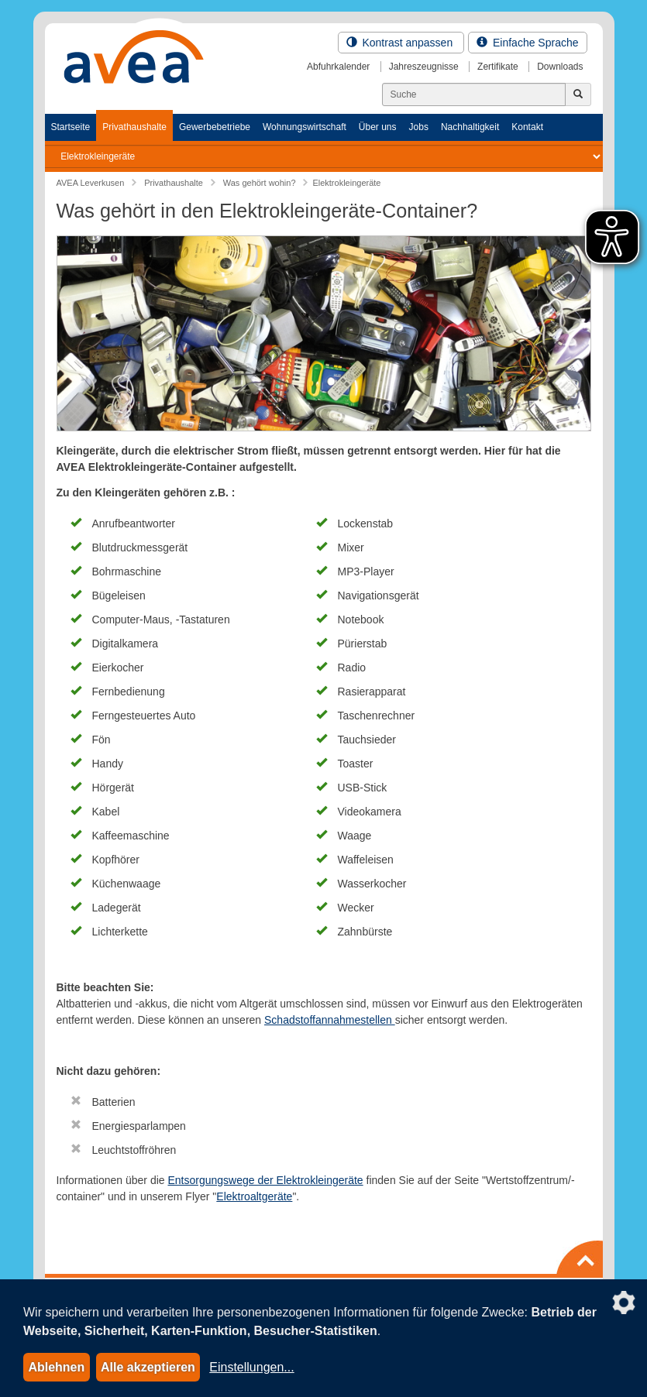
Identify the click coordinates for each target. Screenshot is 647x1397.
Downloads (560, 66)
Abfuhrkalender (338, 66)
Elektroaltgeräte (254, 1196)
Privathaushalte (134, 127)
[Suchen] (474, 94)
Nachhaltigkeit (470, 127)
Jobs (418, 127)
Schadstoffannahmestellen (329, 1020)
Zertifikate (497, 66)
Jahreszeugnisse (424, 66)
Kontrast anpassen (401, 42)
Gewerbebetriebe (214, 127)
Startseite (71, 127)
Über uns (378, 127)
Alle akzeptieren (148, 1367)
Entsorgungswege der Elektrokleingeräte (265, 1180)
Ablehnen (56, 1367)
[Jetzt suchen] (578, 94)
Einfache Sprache (527, 42)
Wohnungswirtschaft (304, 127)
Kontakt (527, 127)
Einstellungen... (251, 1367)
